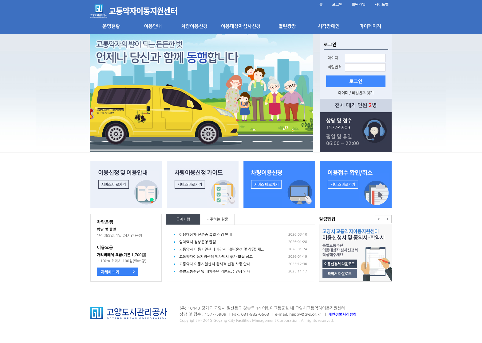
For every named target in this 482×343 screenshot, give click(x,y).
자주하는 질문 (217, 219)
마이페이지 (370, 26)
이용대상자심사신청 (240, 26)
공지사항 (183, 219)
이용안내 (152, 26)
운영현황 (111, 26)
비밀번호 (335, 67)
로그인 (337, 4)
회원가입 (358, 4)
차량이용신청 (194, 26)
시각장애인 (328, 26)
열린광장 (287, 26)
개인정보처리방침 (342, 314)
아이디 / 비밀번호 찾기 (355, 93)
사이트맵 (382, 4)
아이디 (333, 58)
